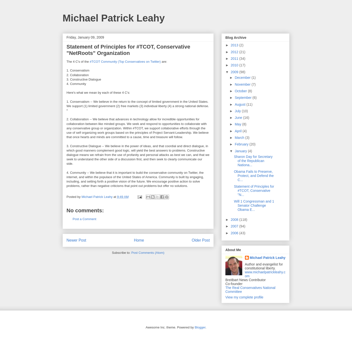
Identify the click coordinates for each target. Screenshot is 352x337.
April (238, 131)
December (243, 78)
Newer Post (76, 240)
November (243, 84)
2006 (235, 233)
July (238, 111)
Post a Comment (84, 219)
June (239, 118)
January (241, 151)
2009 (235, 72)
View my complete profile (244, 297)
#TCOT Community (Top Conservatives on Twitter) (125, 61)
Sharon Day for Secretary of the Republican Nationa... (253, 161)
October (241, 91)
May (238, 124)
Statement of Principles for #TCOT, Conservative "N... (254, 190)
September (243, 98)
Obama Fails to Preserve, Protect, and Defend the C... (254, 176)
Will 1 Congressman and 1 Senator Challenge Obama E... (254, 205)
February (242, 144)
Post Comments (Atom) (147, 253)
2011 (235, 59)
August (240, 104)
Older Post (201, 240)
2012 (235, 52)
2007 (235, 226)
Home (139, 240)
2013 (235, 45)
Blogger (200, 327)
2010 (235, 65)
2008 (235, 220)
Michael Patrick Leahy (114, 18)
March (240, 138)
